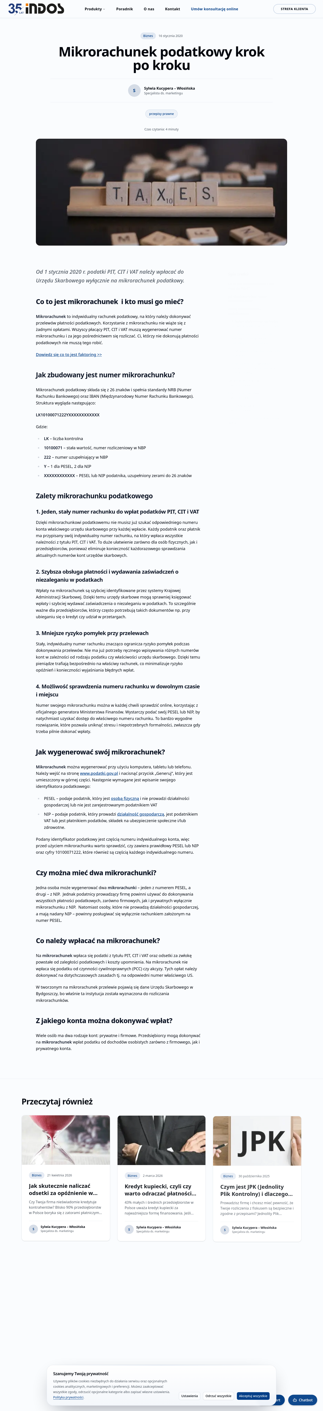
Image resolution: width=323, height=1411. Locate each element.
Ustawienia (189, 1396)
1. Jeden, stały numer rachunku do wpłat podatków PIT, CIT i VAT (256, 319)
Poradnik (124, 8)
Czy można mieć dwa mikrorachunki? (243, 391)
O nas (149, 8)
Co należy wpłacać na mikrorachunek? (244, 404)
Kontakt (172, 8)
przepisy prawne (161, 114)
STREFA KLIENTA (294, 9)
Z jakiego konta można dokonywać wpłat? (254, 416)
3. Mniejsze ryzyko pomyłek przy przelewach (256, 349)
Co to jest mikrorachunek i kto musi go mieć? (251, 282)
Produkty (95, 8)
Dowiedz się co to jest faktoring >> (69, 354)
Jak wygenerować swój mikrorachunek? (245, 378)
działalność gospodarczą (140, 814)
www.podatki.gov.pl (99, 773)
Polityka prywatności (68, 1397)
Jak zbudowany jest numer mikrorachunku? (248, 294)
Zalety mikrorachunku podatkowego (244, 307)
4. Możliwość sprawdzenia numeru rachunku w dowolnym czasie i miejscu (255, 364)
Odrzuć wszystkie (218, 1396)
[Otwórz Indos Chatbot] (303, 1400)
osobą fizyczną (125, 798)
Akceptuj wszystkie (253, 1396)
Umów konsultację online (214, 8)
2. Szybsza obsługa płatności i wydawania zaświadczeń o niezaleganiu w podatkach (254, 334)
